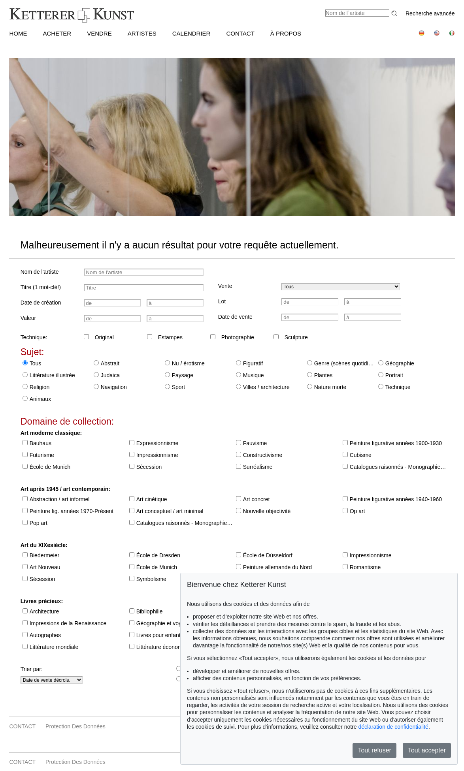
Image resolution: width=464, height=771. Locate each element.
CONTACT (240, 33)
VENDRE (99, 33)
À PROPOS (285, 33)
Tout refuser (374, 750)
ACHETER (57, 33)
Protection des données (75, 726)
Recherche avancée (430, 13)
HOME (18, 33)
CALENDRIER (191, 33)
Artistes (142, 33)
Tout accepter (427, 750)
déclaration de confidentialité (393, 727)
